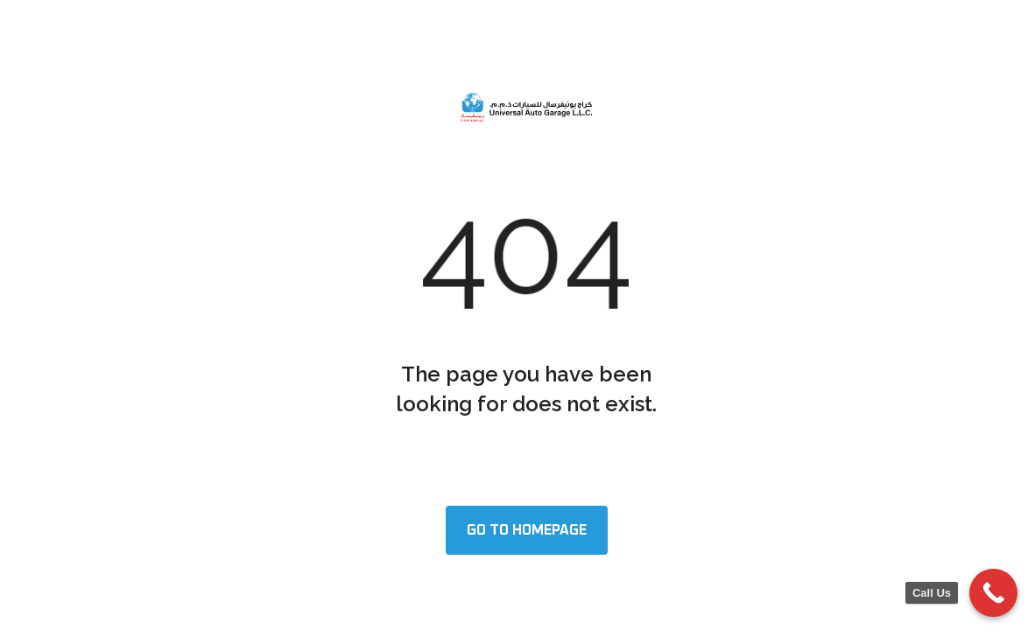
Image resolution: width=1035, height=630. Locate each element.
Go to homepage (527, 530)
